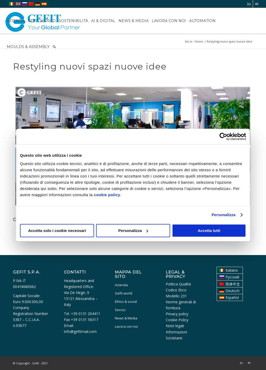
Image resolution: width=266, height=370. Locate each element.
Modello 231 (176, 295)
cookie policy (107, 195)
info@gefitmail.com (80, 331)
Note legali (175, 325)
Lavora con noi (126, 326)
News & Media (126, 318)
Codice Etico (176, 289)
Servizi (120, 309)
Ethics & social (126, 301)
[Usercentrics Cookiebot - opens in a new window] (223, 136)
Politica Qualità (178, 284)
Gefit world (123, 293)
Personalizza (223, 215)
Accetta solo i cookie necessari (57, 230)
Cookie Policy (177, 319)
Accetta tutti (209, 230)
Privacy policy (177, 313)
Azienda (121, 285)
